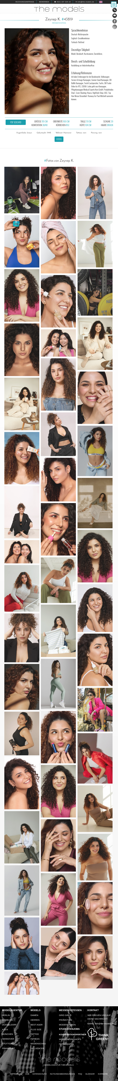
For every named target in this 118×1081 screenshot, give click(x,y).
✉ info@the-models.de (85, 2)
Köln (5, 1029)
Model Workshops (70, 1039)
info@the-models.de (104, 1023)
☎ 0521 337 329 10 (62, 2)
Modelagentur (12, 1010)
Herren (35, 1020)
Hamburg (7, 1020)
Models (35, 1010)
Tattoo (35, 1034)
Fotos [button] (59, 139)
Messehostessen (70, 1010)
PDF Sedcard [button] (15, 122)
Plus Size (36, 1029)
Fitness (35, 1039)
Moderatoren (67, 1025)
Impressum (16, 1074)
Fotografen (66, 1044)
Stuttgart (8, 1043)
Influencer (37, 1048)
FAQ (80, 1074)
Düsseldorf (9, 1025)
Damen (34, 1015)
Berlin (6, 1015)
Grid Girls (65, 1015)
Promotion (65, 1020)
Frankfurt (8, 1048)
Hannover (8, 1039)
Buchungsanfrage (25, 2)
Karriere (103, 1074)
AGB (27, 1074)
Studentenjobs (69, 1029)
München (7, 1034)
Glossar (90, 1074)
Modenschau (38, 1043)
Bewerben (44, 2)
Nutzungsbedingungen (62, 1074)
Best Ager (37, 1025)
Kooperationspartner (72, 1034)
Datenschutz (40, 1074)
